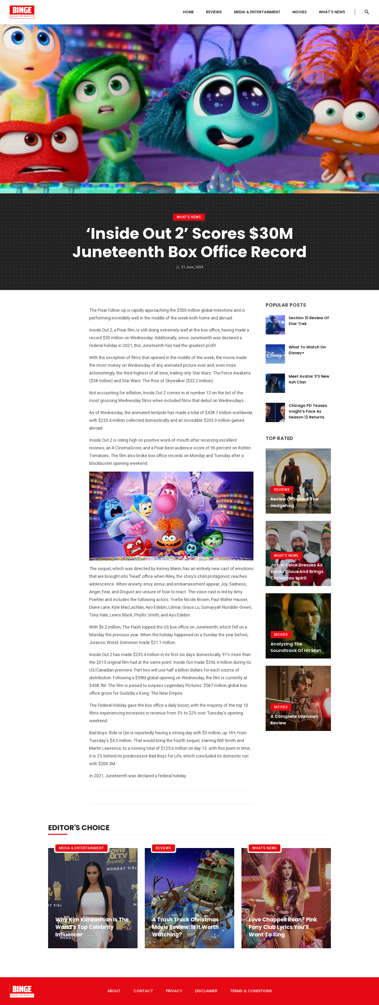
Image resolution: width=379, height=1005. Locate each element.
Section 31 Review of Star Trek (309, 320)
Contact (143, 991)
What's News (332, 11)
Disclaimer (206, 991)
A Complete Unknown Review (294, 719)
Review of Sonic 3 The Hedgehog (294, 502)
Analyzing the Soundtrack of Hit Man (295, 647)
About (114, 991)
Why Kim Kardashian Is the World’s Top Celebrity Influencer (92, 927)
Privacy (174, 991)
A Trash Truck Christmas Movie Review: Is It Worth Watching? (185, 927)
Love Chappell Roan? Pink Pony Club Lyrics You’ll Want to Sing (283, 927)
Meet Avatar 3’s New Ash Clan (309, 379)
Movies (299, 11)
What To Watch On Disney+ (307, 350)
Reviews (214, 11)
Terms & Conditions (251, 991)
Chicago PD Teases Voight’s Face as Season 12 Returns (308, 411)
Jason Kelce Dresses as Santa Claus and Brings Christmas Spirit (296, 571)
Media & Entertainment (257, 11)
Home (188, 11)
